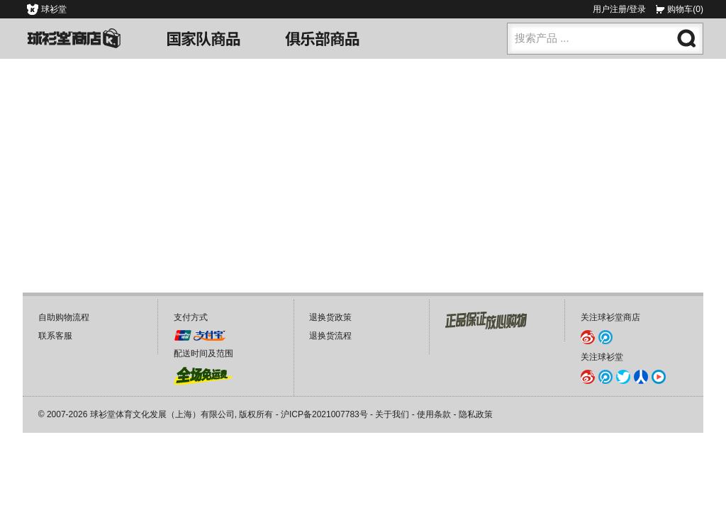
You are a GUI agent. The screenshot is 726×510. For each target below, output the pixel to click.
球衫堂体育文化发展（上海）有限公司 (162, 414)
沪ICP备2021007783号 (324, 414)
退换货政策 (330, 317)
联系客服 (55, 336)
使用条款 (434, 414)
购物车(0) (685, 9)
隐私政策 (476, 414)
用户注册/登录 (619, 9)
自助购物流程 (63, 317)
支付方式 (191, 317)
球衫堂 (54, 9)
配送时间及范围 (203, 353)
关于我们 (392, 414)
